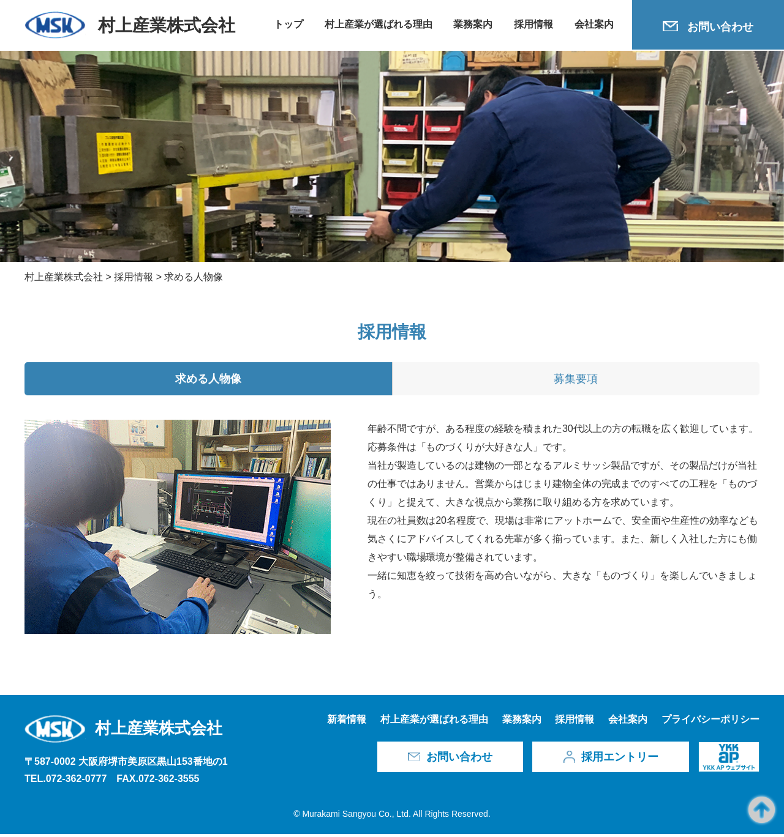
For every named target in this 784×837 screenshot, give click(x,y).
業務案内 (472, 24)
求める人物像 (208, 382)
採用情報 (533, 24)
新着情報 (346, 722)
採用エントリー (619, 760)
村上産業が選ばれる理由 (378, 24)
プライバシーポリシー (711, 722)
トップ (288, 24)
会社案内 (594, 24)
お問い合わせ (720, 27)
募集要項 (576, 382)
